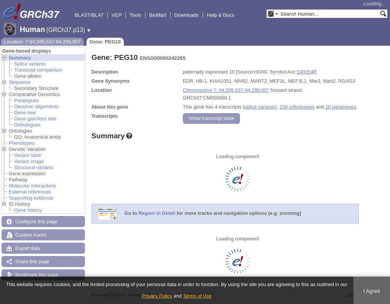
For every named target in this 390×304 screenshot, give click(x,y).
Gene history (28, 210)
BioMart (157, 15)
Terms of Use (197, 296)
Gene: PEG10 (105, 42)
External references (30, 192)
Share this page (32, 261)
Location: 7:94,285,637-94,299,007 (42, 42)
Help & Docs (220, 15)
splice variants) (260, 107)
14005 (303, 72)
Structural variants (33, 167)
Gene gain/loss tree (35, 119)
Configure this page (36, 221)
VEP (116, 15)
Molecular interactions (32, 186)
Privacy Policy (157, 296)
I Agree (371, 291)
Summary (20, 58)
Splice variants (30, 64)
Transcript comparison (38, 70)
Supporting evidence (31, 198)
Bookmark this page (36, 275)
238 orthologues (297, 107)
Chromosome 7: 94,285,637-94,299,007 (226, 90)
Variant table (27, 155)
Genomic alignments (36, 106)
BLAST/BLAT (89, 15)
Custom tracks (30, 235)
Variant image (29, 161)
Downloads (186, 15)
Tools (135, 15)
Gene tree (25, 112)
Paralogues (26, 100)
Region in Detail (157, 213)
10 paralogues (340, 107)
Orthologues (27, 125)
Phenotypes (22, 143)
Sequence (20, 82)
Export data (27, 248)
